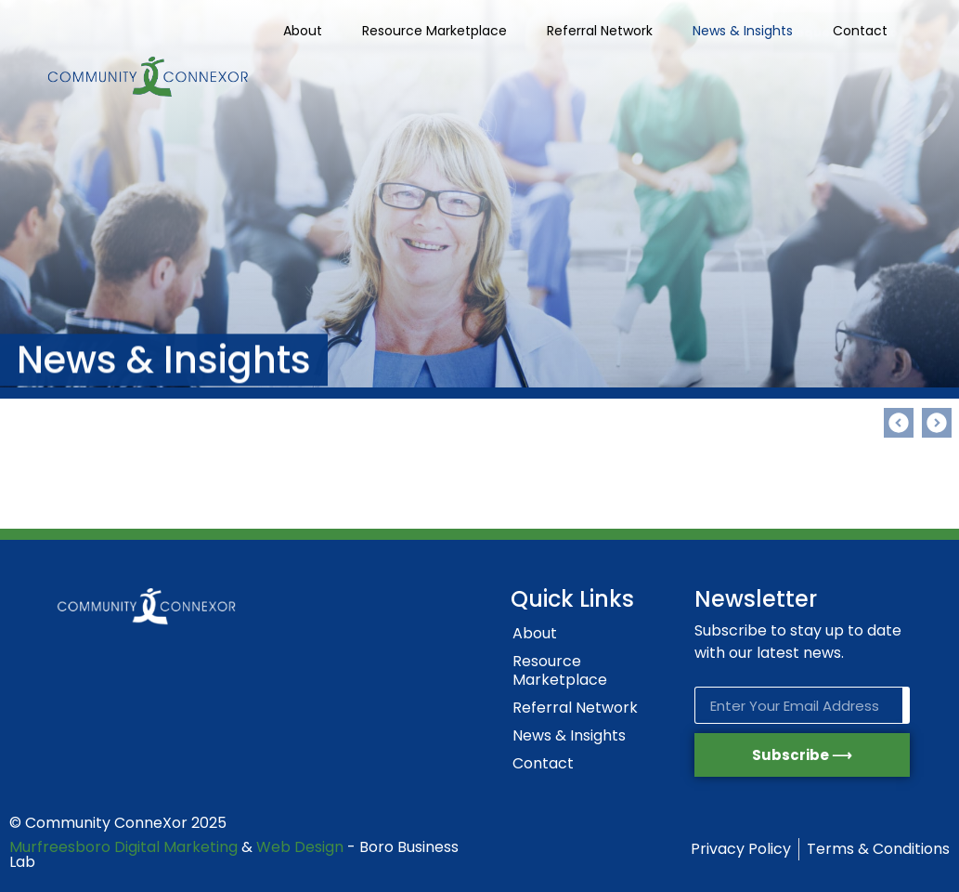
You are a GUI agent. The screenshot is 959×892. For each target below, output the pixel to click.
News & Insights (743, 30)
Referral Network (600, 30)
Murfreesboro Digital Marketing (123, 847)
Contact (860, 30)
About (302, 30)
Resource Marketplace (434, 30)
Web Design (299, 847)
